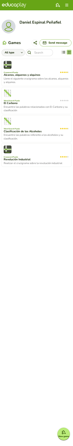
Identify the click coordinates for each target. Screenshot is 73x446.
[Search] (39, 52)
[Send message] (55, 42)
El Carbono (11, 103)
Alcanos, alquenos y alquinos (22, 75)
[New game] (63, 434)
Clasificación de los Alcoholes (23, 131)
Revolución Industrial (17, 159)
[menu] (66, 5)
